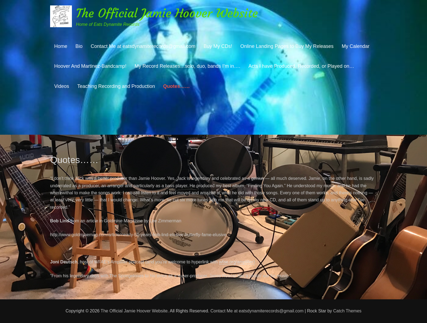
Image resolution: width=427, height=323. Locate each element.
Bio (79, 46)
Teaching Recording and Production (116, 86)
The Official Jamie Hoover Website (167, 13)
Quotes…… (176, 86)
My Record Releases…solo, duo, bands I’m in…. (187, 66)
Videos (61, 86)
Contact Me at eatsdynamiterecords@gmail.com (143, 46)
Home (60, 46)
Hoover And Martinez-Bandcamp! (90, 66)
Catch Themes (347, 311)
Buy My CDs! (217, 46)
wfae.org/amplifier (236, 262)
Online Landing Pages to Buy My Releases (286, 46)
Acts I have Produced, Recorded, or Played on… (301, 66)
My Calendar (356, 46)
